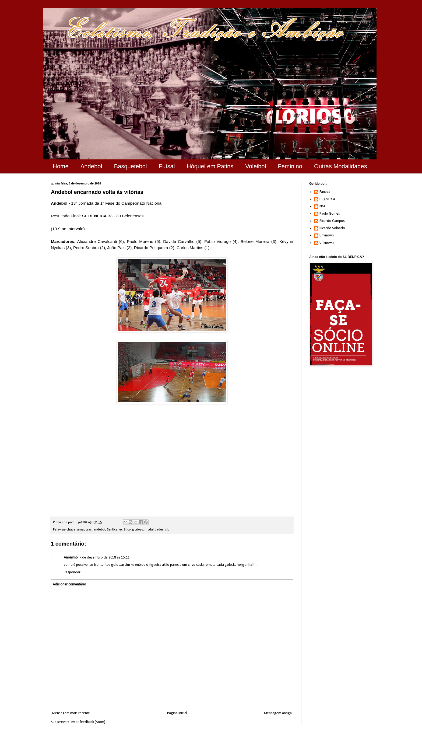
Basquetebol (130, 166)
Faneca (324, 192)
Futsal (167, 166)
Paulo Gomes (329, 214)
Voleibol (255, 166)
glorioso (137, 529)
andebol (99, 529)
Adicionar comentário (69, 584)
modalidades (154, 529)
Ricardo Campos (332, 221)
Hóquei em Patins (210, 166)
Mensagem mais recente (71, 713)
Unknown (326, 235)
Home (61, 166)
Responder (72, 572)
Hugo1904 (327, 199)
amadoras (84, 529)
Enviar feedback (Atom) (87, 722)
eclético (125, 529)
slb (167, 529)
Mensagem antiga (278, 713)
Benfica (112, 529)
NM (322, 206)
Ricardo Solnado (332, 228)
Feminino (290, 166)
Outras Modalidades (340, 166)
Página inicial (177, 713)
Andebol (91, 166)
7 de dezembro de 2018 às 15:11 (104, 558)
